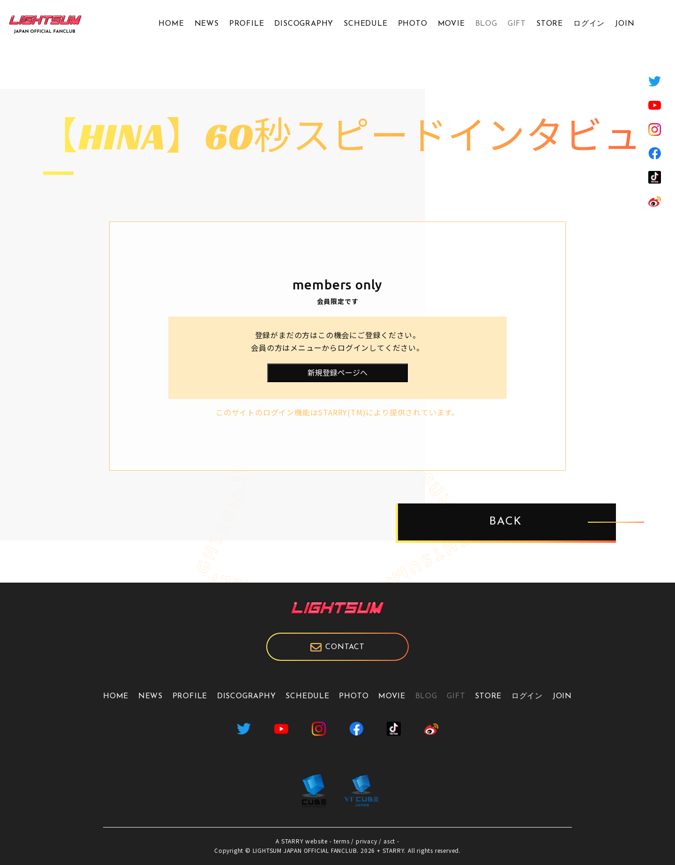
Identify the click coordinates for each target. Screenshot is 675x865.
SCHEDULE (365, 24)
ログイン (589, 24)
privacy (366, 841)
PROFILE (246, 24)
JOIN (624, 24)
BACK (506, 521)
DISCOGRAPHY (303, 24)
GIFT (517, 24)
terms (342, 841)
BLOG (486, 24)
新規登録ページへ (338, 372)
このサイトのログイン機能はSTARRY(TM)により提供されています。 (337, 412)
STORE (549, 24)
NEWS (207, 24)
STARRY (292, 841)
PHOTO (413, 24)
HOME (171, 24)
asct (389, 841)
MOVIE (451, 24)
